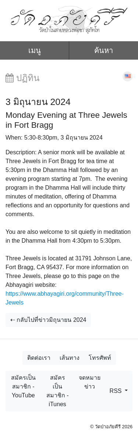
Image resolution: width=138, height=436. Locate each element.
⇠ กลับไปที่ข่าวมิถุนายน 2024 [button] (48, 320)
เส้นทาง (69, 358)
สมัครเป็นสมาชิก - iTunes (57, 391)
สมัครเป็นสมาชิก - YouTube (23, 386)
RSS (116, 391)
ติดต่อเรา (38, 358)
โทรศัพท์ (100, 358)
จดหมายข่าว (89, 382)
